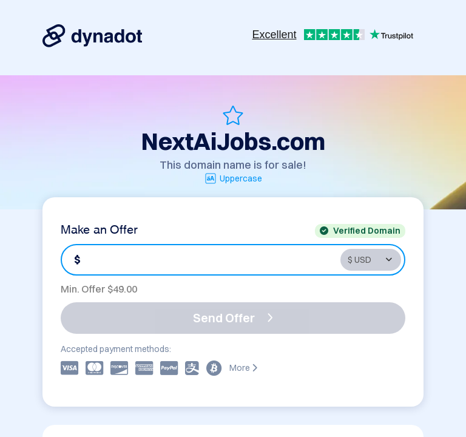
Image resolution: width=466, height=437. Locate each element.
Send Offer (233, 317)
